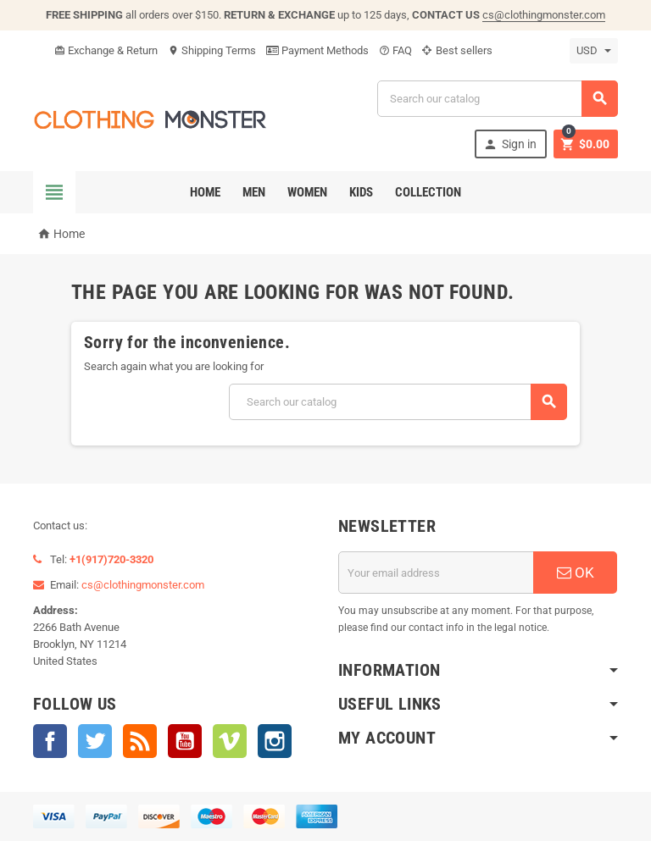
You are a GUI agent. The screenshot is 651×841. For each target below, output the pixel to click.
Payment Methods (317, 50)
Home (205, 192)
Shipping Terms (212, 50)
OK (575, 572)
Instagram (275, 741)
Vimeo (230, 741)
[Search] (497, 98)
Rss (140, 741)
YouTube (185, 741)
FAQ (395, 50)
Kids (361, 192)
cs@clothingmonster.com (543, 14)
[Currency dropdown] (594, 51)
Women (307, 192)
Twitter (95, 741)
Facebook (50, 741)
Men (253, 192)
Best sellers (457, 50)
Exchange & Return (106, 50)
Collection (428, 192)
